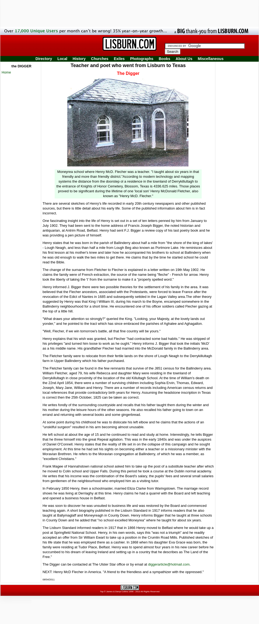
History (79, 59)
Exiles (119, 59)
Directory (44, 59)
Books (164, 59)
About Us (184, 59)
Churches (99, 59)
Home (6, 72)
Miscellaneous (211, 59)
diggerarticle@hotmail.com (169, 564)
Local (62, 59)
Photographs (141, 59)
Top (101, 591)
